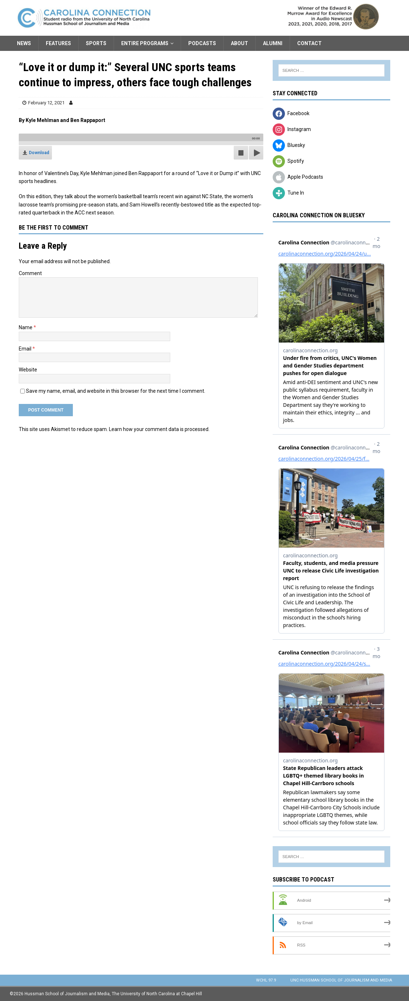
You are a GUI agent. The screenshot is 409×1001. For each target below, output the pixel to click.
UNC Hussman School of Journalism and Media (341, 980)
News (24, 43)
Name (26, 327)
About (239, 43)
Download (39, 152)
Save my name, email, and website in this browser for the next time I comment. (115, 391)
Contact (309, 43)
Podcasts (202, 43)
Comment (30, 273)
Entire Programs (144, 43)
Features (58, 43)
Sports (96, 43)
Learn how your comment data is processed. (159, 429)
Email (25, 349)
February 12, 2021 (46, 102)
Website (28, 370)
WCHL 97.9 (266, 980)
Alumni (272, 43)
